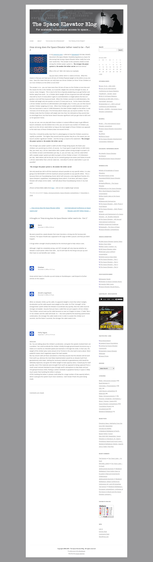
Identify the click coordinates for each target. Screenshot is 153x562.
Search (101, 47)
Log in (101, 529)
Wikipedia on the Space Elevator (110, 188)
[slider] (108, 299)
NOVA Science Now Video (108, 257)
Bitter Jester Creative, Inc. (108, 246)
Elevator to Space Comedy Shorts (110, 282)
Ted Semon (102, 458)
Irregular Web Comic (106, 284)
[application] (111, 299)
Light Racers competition (107, 391)
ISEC (100, 388)
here (52, 188)
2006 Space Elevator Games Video (110, 241)
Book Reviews (103, 383)
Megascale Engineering (107, 201)
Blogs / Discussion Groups (107, 381)
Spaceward (75, 55)
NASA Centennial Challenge (108, 224)
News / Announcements (52, 193)
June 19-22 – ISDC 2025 (107, 86)
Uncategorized (103, 409)
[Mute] (116, 299)
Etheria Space (104, 136)
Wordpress (82, 551)
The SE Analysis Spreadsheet (55, 41)
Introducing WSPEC (105, 428)
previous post (58, 55)
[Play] (101, 299)
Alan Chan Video (105, 244)
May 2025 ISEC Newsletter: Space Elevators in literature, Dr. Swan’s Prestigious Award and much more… (111, 438)
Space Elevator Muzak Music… (109, 287)
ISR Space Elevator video (107, 249)
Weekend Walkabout (105, 411)
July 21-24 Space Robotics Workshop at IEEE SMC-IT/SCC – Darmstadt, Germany (109, 98)
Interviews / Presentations (107, 386)
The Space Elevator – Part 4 (108, 267)
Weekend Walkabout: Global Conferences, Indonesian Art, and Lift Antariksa (110, 481)
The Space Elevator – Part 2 (108, 262)
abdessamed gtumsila (106, 469)
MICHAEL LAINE (104, 463)
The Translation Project (77, 41)
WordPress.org (104, 537)
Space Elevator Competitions (69, 193)
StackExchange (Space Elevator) (110, 159)
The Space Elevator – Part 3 (108, 264)
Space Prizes (104, 356)
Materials (102, 393)
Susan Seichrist (80, 554)
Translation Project (105, 406)
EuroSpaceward (105, 341)
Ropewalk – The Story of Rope (109, 227)
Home (31, 41)
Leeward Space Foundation (108, 343)
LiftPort (102, 134)
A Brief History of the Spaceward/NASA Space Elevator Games (109, 178)
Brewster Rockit (104, 279)
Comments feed (104, 534)
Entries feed (103, 532)
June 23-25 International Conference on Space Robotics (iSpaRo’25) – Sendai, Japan (109, 91)
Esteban (41, 267)
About (39, 41)
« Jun (100, 74)
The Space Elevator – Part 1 (108, 259)
